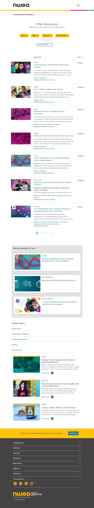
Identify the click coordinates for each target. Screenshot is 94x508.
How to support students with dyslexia (48, 89)
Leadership (42, 146)
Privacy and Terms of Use (21, 497)
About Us (17, 474)
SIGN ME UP (73, 433)
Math (42, 224)
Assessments (18, 443)
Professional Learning (47, 199)
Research (17, 458)
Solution (16, 448)
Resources (17, 463)
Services (16, 453)
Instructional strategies (54, 195)
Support (16, 468)
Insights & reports (53, 222)
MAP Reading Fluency (47, 80)
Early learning (17, 350)
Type (34, 36)
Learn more (47, 373)
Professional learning (52, 224)
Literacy (41, 100)
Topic (23, 36)
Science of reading (53, 124)
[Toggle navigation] (78, 5)
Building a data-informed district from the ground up (53, 136)
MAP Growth (44, 226)
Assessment (43, 78)
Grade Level (61, 36)
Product (46, 36)
